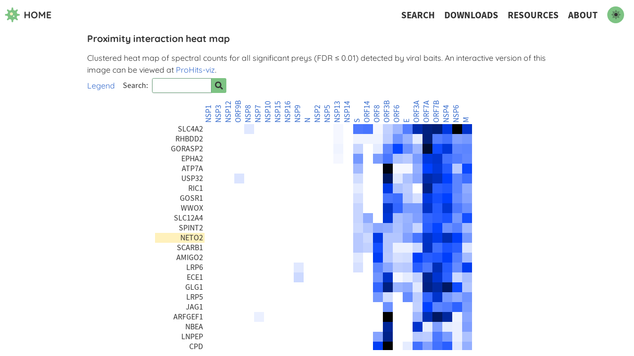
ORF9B (238, 111)
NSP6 (456, 114)
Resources (533, 15)
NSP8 (248, 114)
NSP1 (208, 114)
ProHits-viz (195, 70)
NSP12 (228, 112)
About (583, 15)
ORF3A (417, 111)
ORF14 (367, 112)
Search (418, 15)
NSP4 (446, 114)
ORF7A (426, 111)
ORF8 (377, 114)
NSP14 (347, 112)
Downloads (471, 15)
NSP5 (327, 114)
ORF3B (387, 111)
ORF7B (436, 111)
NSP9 (298, 114)
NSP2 (317, 114)
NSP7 (258, 114)
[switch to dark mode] (615, 14)
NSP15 (278, 112)
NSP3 (218, 114)
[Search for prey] (218, 85)
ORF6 (397, 114)
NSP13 (337, 112)
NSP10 (268, 112)
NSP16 (288, 112)
